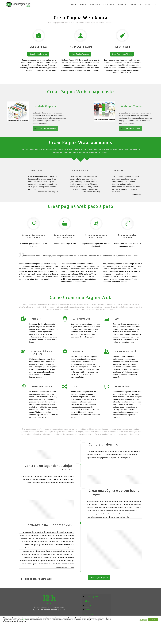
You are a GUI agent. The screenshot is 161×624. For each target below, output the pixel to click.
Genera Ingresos (91, 597)
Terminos (88, 605)
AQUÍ (24, 620)
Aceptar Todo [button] (153, 620)
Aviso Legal (89, 614)
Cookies (88, 610)
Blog (87, 601)
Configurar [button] (143, 620)
